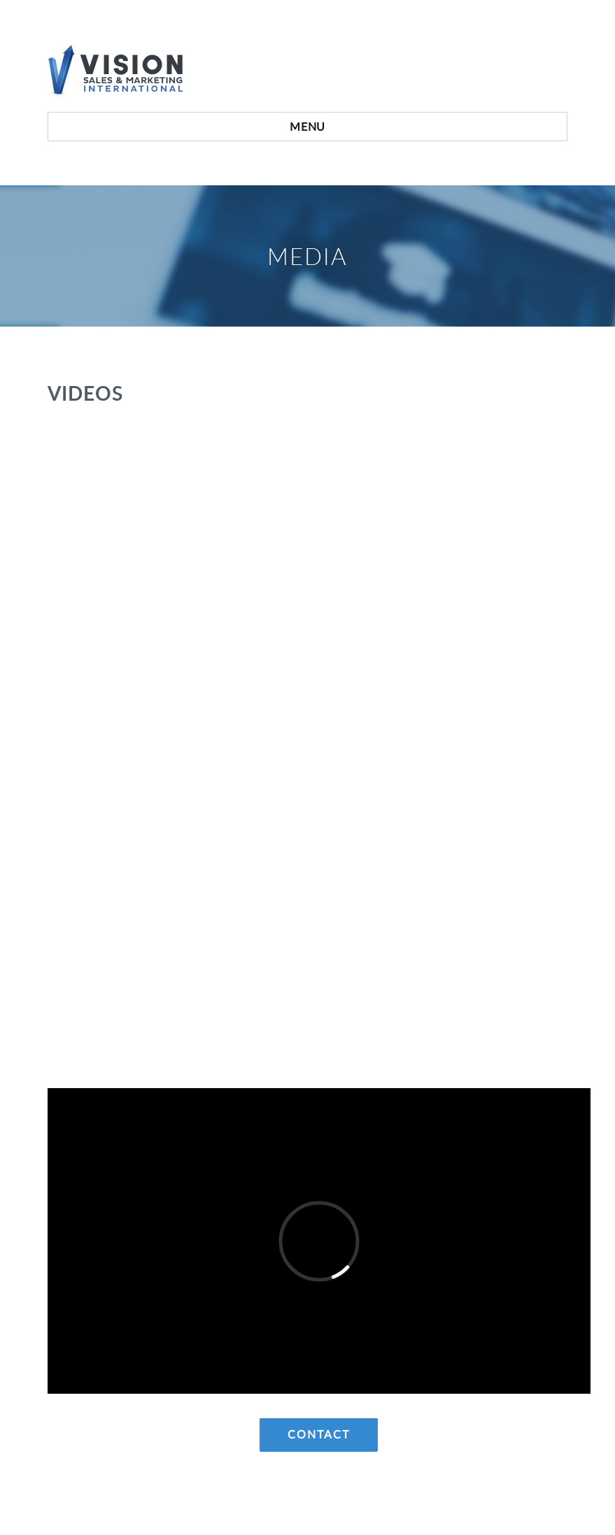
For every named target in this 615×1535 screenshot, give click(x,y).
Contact (319, 1435)
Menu (307, 127)
